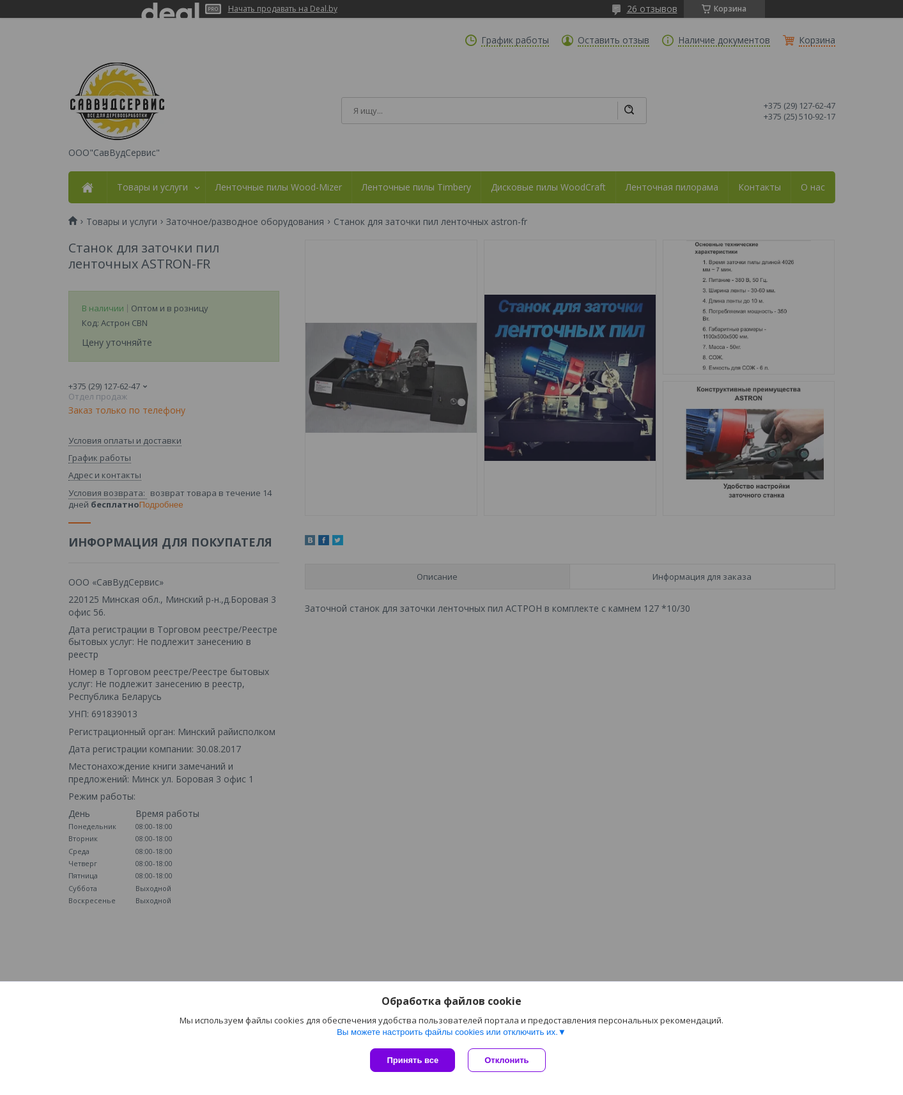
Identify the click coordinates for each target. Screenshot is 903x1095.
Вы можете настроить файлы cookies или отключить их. (447, 1032)
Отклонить (506, 1060)
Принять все (412, 1060)
